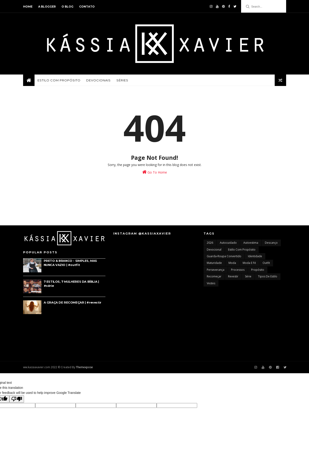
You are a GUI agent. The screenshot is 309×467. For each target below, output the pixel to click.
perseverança (215, 270)
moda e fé (249, 263)
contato (87, 6)
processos (238, 270)
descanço (271, 243)
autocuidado (228, 243)
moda (232, 263)
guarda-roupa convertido (224, 256)
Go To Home (154, 172)
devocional (214, 249)
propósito (257, 270)
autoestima (250, 243)
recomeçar (214, 276)
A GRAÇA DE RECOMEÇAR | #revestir (72, 302)
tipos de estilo (267, 276)
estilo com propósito (241, 249)
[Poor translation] (16, 399)
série (248, 276)
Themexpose (84, 367)
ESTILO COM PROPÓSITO (59, 80)
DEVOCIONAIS (98, 80)
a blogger (47, 6)
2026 (210, 243)
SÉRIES (122, 80)
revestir (233, 276)
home (27, 6)
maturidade (214, 263)
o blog (67, 6)
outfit (266, 263)
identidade (255, 256)
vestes (211, 283)
